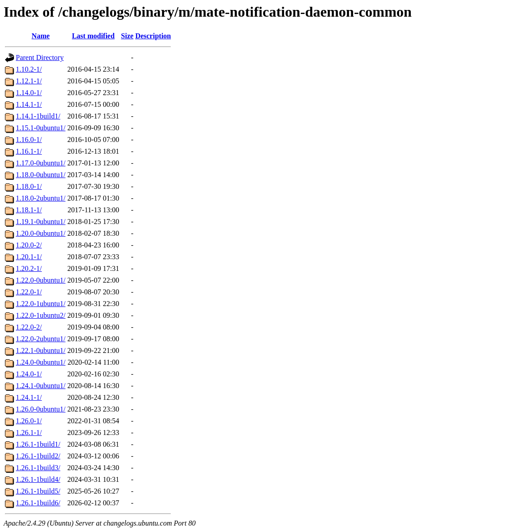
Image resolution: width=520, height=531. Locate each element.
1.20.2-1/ (29, 268)
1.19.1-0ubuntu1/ (40, 221)
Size (127, 36)
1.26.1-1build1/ (38, 444)
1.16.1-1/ (29, 151)
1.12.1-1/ (29, 81)
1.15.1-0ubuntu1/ (40, 128)
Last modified (93, 36)
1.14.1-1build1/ (38, 116)
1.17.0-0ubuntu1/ (40, 163)
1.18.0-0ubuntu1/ (40, 175)
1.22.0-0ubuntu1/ (40, 280)
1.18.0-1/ (29, 186)
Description (153, 36)
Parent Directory (40, 57)
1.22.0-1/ (29, 292)
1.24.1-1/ (29, 397)
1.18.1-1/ (29, 210)
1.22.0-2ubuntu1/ (40, 339)
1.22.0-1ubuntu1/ (40, 303)
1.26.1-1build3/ (38, 467)
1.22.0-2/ (29, 327)
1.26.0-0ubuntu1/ (40, 409)
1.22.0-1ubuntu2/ (40, 315)
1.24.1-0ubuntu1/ (40, 385)
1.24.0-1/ (29, 374)
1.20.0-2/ (29, 245)
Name (41, 36)
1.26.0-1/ (29, 421)
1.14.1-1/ (29, 104)
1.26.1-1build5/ (38, 491)
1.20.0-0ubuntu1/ (40, 233)
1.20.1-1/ (29, 257)
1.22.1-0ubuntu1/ (40, 350)
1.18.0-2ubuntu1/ (40, 198)
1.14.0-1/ (29, 92)
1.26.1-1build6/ (38, 503)
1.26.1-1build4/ (38, 479)
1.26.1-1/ (29, 432)
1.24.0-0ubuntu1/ (40, 362)
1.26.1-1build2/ (38, 456)
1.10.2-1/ (29, 69)
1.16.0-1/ (29, 139)
